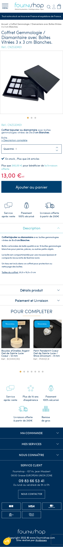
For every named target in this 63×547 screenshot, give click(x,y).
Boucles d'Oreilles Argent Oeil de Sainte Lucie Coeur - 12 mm (15, 353)
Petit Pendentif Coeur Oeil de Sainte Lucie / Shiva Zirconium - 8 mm (46, 353)
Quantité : (9, 149)
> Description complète (14, 140)
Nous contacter (31, 494)
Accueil (4, 24)
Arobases (41, 540)
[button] (57, 150)
